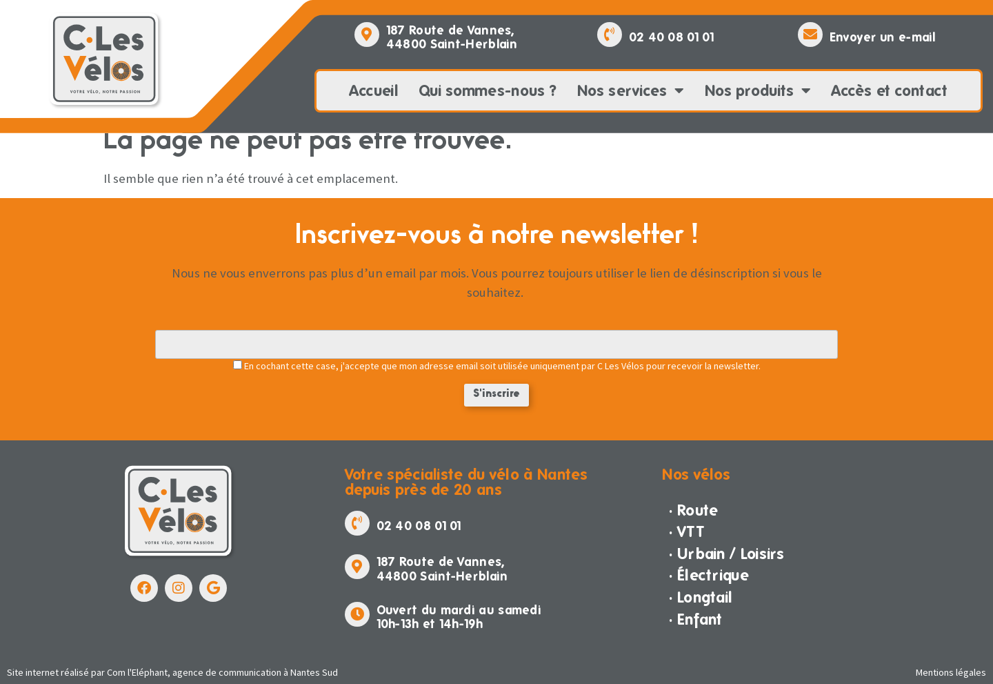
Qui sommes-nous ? (487, 90)
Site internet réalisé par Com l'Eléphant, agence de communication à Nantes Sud (172, 672)
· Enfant (695, 619)
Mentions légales (951, 672)
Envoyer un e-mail (883, 36)
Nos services (630, 91)
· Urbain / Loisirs (726, 553)
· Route (693, 510)
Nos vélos (696, 474)
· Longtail (700, 597)
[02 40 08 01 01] (609, 34)
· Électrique (709, 575)
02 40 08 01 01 (671, 36)
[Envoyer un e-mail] (810, 34)
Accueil (374, 90)
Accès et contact (890, 90)
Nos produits (758, 91)
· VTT (687, 531)
